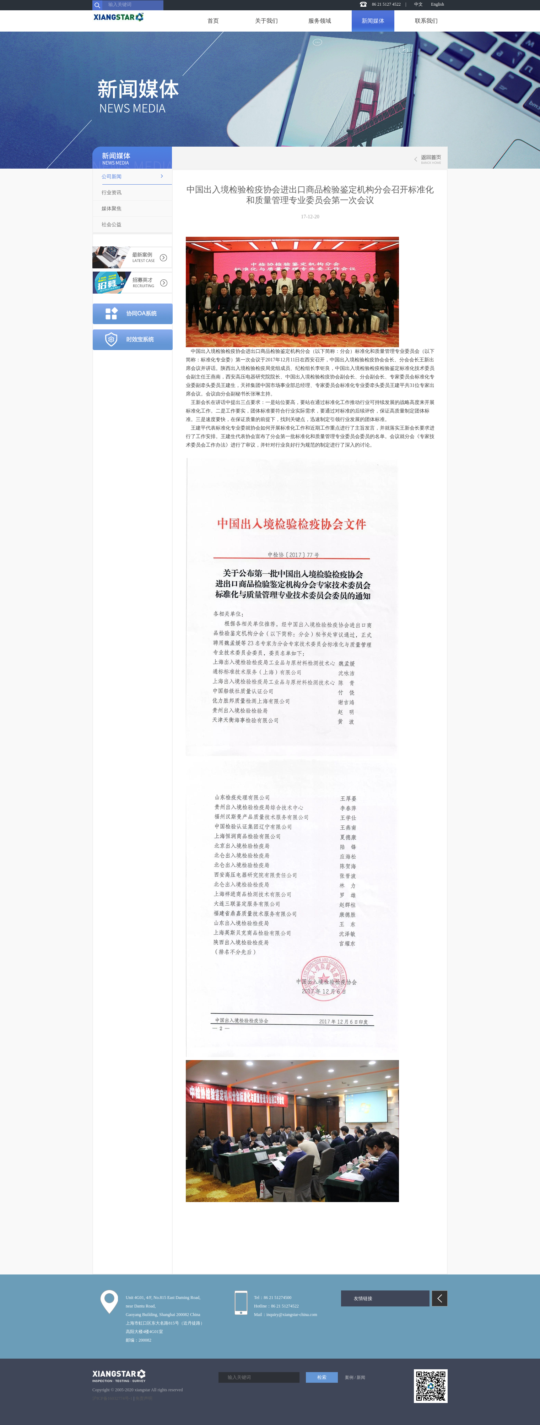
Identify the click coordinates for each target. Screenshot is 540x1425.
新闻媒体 (373, 21)
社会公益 (112, 224)
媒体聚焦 (112, 208)
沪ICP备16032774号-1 (112, 1398)
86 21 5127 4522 (386, 4)
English (437, 4)
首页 (213, 21)
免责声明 (143, 1398)
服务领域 (319, 21)
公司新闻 (112, 176)
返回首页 (426, 159)
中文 (418, 4)
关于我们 (266, 21)
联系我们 (426, 21)
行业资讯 (112, 192)
